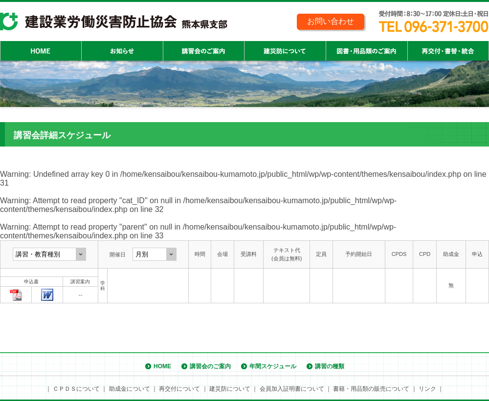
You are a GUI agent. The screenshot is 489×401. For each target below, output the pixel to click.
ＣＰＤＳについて (76, 388)
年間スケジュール (272, 366)
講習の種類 (329, 366)
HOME (162, 366)
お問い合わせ (330, 21)
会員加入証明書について (292, 388)
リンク (427, 388)
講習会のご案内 (210, 366)
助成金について (129, 388)
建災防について (229, 388)
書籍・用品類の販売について (371, 388)
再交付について (179, 388)
